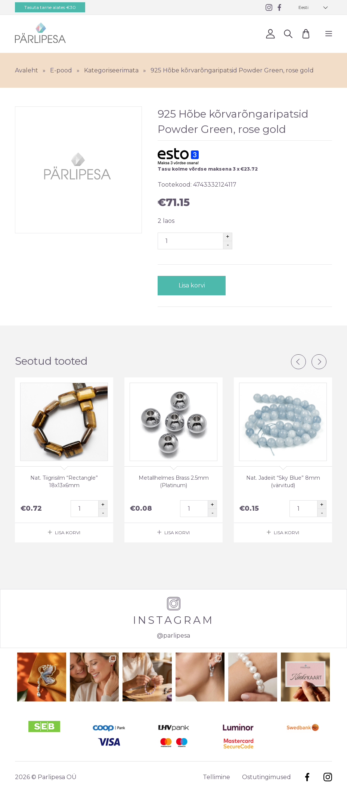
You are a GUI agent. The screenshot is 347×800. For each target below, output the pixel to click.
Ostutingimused (266, 777)
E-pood (61, 70)
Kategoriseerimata (111, 70)
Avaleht (26, 70)
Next (319, 361)
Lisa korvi (191, 285)
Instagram (327, 777)
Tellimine (216, 777)
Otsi (288, 33)
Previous (298, 361)
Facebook (307, 777)
